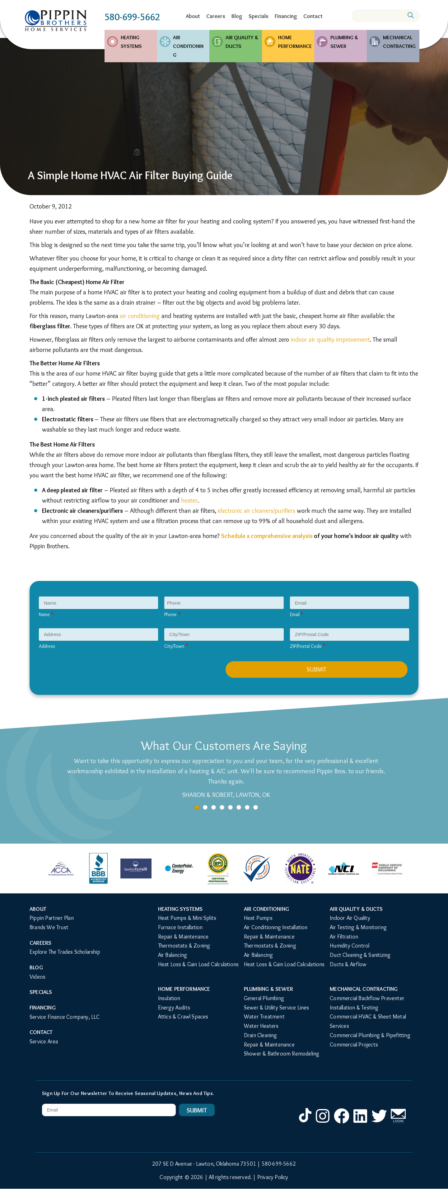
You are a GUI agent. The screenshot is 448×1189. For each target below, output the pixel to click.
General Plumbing (264, 998)
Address (47, 646)
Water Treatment (264, 1016)
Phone (170, 614)
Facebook (341, 1123)
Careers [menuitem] (215, 16)
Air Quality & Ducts (242, 41)
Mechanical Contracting (399, 41)
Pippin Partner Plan (52, 918)
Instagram (322, 1123)
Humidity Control (349, 945)
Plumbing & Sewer (344, 41)
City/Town (174, 646)
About (38, 909)
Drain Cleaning (260, 1035)
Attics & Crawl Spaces (183, 1016)
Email (295, 614)
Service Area (44, 1041)
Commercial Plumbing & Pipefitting (370, 1035)
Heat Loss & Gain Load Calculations (198, 964)
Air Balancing (172, 955)
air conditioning (140, 316)
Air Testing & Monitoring (358, 927)
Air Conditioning (188, 46)
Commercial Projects (354, 1044)
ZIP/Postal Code (306, 646)
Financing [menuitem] (286, 16)
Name (44, 614)
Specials (41, 992)
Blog (36, 967)
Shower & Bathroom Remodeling (282, 1053)
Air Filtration (344, 936)
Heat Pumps (258, 918)
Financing (43, 1007)
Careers (40, 942)
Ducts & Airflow (348, 964)
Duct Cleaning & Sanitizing (360, 955)
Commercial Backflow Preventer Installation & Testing (368, 1003)
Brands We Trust (49, 927)
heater (189, 500)
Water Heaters (261, 1026)
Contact (41, 1032)
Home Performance (295, 41)
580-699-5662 (132, 17)
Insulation (169, 998)
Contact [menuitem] (313, 16)
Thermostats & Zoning (184, 945)
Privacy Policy (272, 1177)
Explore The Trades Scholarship (65, 951)
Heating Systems (131, 41)
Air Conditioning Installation (276, 927)
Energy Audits (174, 1007)
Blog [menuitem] (236, 16)
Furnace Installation (180, 927)
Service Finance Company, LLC (65, 1016)
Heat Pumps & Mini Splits (187, 918)
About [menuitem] (193, 16)
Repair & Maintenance (183, 936)
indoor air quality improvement (330, 339)
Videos (37, 976)
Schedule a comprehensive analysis (267, 536)
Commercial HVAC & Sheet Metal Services (368, 1021)
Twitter (379, 1123)
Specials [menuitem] (258, 16)
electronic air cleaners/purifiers (256, 510)
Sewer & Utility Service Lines (276, 1007)
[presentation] (87, 673)
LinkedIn (360, 1123)
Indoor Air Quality (350, 918)
